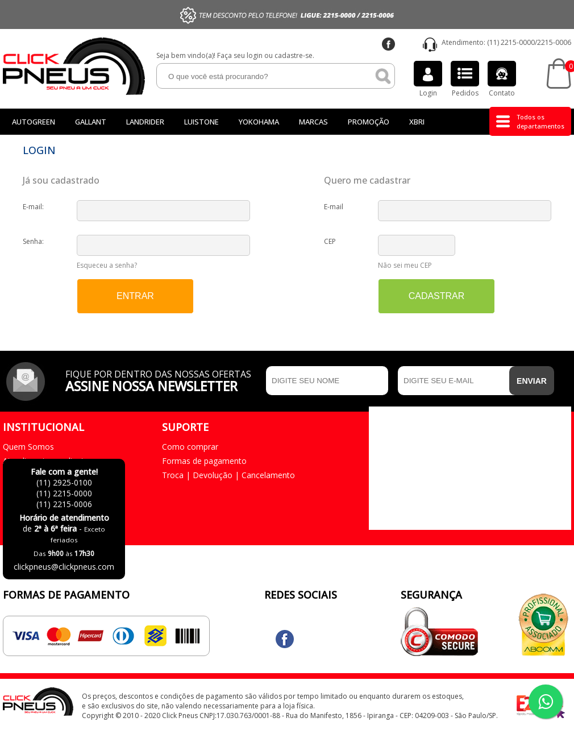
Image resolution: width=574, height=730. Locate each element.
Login (428, 79)
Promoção (368, 122)
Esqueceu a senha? (107, 265)
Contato (502, 79)
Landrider (145, 122)
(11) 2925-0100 (64, 482)
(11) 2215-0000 (511, 42)
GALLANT (90, 122)
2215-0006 (554, 42)
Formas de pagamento (204, 460)
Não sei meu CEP (405, 265)
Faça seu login (240, 55)
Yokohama (259, 122)
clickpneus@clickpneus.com (64, 566)
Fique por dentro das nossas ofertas (162, 380)
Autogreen (33, 122)
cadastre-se (293, 55)
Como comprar (190, 446)
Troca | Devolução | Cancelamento (228, 475)
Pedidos (465, 79)
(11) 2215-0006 (64, 504)
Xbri (417, 122)
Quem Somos (28, 446)
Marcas (313, 122)
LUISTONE (201, 122)
